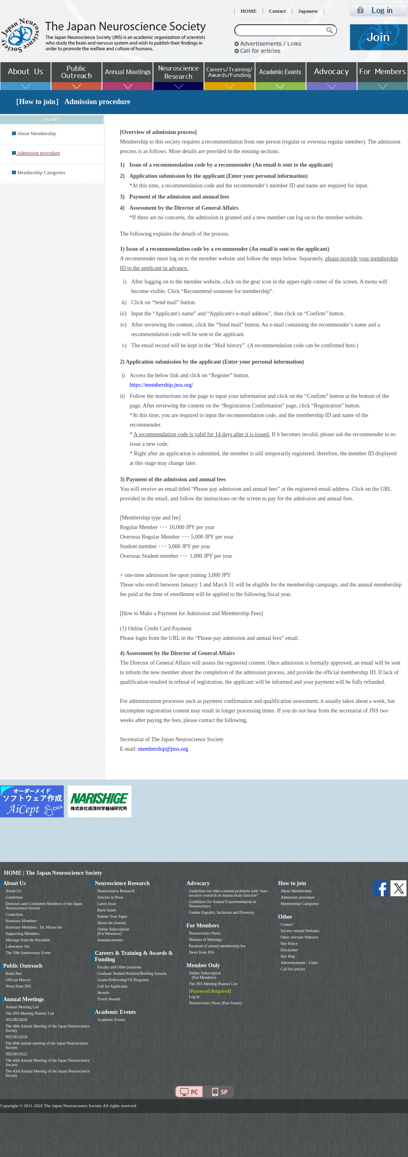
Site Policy (289, 943)
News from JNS (18, 986)
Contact (277, 11)
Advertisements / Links (299, 962)
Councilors (14, 914)
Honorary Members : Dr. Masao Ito (34, 927)
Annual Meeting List (22, 1007)
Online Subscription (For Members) (113, 931)
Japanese (308, 11)
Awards (103, 992)
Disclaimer (289, 950)
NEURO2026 (16, 1019)
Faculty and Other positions (119, 967)
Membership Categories (41, 172)
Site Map (287, 956)
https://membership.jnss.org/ (161, 385)
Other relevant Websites (299, 937)
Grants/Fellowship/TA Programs (123, 980)
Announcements (110, 940)
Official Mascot (18, 980)
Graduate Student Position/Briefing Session (132, 973)
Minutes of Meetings (205, 939)
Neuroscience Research (116, 891)
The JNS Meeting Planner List (30, 1013)
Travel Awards (108, 999)
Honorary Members (21, 921)
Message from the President (28, 940)
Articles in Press (110, 897)
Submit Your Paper (112, 916)
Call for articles (292, 969)
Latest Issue (106, 903)
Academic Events (111, 1019)
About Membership (36, 133)
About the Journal (111, 923)
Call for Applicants (112, 986)
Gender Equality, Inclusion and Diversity (221, 912)
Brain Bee (14, 973)
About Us (13, 891)
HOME (249, 11)
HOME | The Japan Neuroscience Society (53, 873)
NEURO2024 (16, 1037)
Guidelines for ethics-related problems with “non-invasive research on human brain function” (228, 893)
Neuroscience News (205, 933)
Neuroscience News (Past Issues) (215, 1003)
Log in (194, 996)
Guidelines (14, 897)
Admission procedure (297, 897)
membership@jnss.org (163, 749)
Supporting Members (22, 933)
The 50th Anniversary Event (28, 952)
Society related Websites (300, 931)
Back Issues (106, 910)
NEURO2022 (16, 1054)
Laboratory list (17, 946)
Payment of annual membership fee (217, 946)
